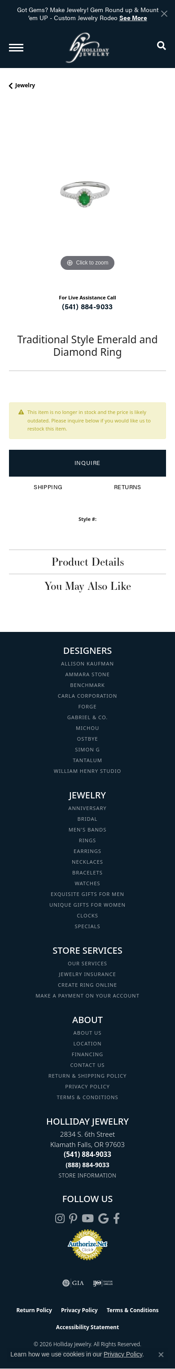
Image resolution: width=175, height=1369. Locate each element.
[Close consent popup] (161, 1354)
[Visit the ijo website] (103, 1283)
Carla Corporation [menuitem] (88, 695)
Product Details (88, 561)
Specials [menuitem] (87, 926)
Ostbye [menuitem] (87, 738)
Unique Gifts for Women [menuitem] (87, 904)
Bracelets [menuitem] (87, 872)
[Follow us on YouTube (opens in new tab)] (88, 1218)
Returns (127, 487)
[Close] (164, 13)
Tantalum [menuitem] (87, 760)
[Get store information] (88, 1175)
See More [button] (133, 17)
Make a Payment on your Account (87, 995)
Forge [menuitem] (88, 706)
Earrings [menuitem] (87, 851)
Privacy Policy (87, 1086)
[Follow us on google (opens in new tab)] (103, 1218)
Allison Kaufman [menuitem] (87, 663)
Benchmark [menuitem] (87, 685)
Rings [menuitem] (87, 840)
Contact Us (87, 1065)
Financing (87, 1054)
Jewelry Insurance (87, 974)
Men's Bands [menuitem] (88, 829)
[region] (87, 195)
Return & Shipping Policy (87, 1075)
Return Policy (34, 1310)
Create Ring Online (87, 984)
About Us (88, 1032)
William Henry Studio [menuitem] (87, 771)
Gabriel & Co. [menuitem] (87, 717)
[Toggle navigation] (16, 47)
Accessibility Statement (87, 1327)
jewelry (25, 85)
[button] (161, 47)
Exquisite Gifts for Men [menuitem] (87, 894)
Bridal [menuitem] (88, 818)
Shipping (48, 487)
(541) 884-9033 (87, 306)
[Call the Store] (87, 1154)
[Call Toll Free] (87, 1164)
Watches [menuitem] (87, 883)
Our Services (87, 963)
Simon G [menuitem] (87, 749)
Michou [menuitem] (87, 728)
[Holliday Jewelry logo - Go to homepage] (87, 47)
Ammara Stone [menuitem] (87, 674)
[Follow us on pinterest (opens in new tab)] (73, 1218)
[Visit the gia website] (73, 1283)
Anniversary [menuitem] (87, 808)
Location (87, 1043)
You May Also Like (87, 585)
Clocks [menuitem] (87, 915)
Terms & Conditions (87, 1097)
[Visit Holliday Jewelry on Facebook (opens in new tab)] (116, 1218)
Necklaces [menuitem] (87, 861)
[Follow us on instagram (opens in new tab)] (60, 1218)
